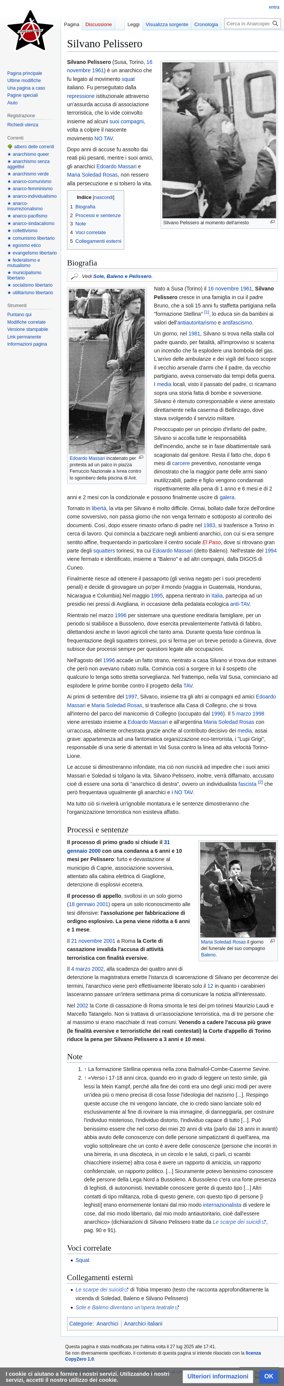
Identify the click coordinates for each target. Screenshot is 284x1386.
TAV (187, 686)
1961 (98, 70)
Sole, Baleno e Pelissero (122, 276)
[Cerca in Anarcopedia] (252, 23)
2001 (102, 904)
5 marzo (241, 714)
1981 (194, 334)
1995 (157, 596)
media (164, 384)
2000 (95, 851)
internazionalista (222, 1205)
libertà (99, 508)
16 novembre (223, 289)
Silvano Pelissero (136, 1039)
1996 (120, 615)
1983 (209, 525)
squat (128, 79)
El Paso (212, 542)
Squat (82, 1260)
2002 (97, 969)
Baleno (208, 955)
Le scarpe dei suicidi (237, 1222)
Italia (217, 596)
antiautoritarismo (197, 323)
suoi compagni (126, 121)
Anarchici (108, 1324)
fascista (247, 784)
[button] (218, 1376)
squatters (104, 551)
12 (211, 986)
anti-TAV (240, 604)
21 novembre (86, 941)
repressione (81, 96)
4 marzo (81, 969)
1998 (258, 714)
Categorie (80, 1324)
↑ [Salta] (85, 1069)
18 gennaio (82, 904)
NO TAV (103, 138)
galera (227, 497)
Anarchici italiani (143, 1324)
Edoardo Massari (117, 166)
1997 (131, 697)
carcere (181, 463)
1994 (271, 551)
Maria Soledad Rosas (92, 175)
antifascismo (237, 323)
